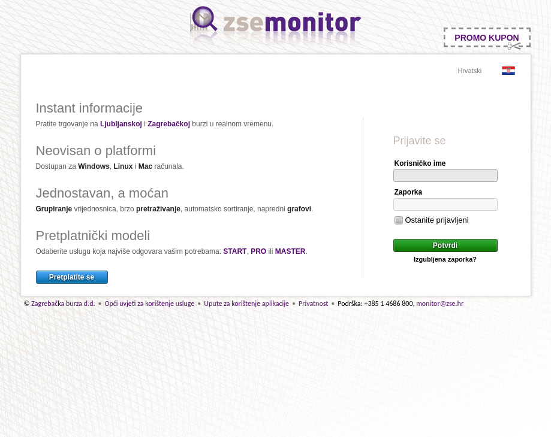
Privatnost (313, 303)
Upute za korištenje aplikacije (246, 303)
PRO (258, 251)
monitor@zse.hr (439, 303)
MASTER (290, 251)
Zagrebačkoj (168, 124)
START (234, 251)
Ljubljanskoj (121, 124)
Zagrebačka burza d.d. (63, 303)
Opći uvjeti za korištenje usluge (149, 303)
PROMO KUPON (486, 38)
